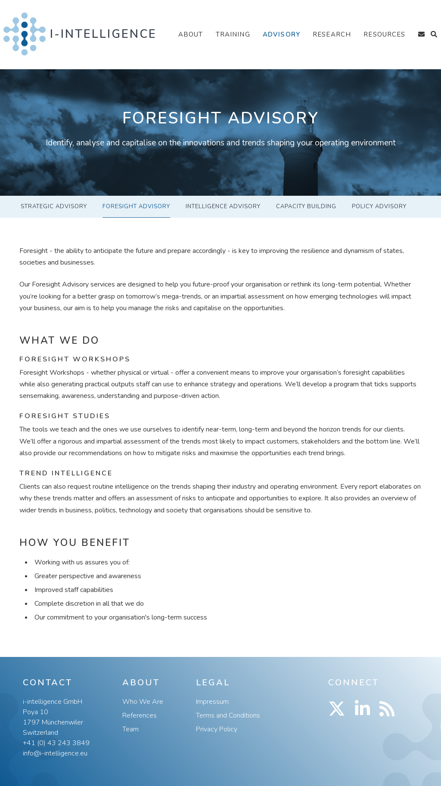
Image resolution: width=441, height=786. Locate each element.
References (139, 715)
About (190, 34)
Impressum (212, 701)
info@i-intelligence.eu (55, 753)
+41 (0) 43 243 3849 (56, 743)
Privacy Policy (216, 729)
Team (130, 729)
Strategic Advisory (54, 206)
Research (332, 34)
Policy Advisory (379, 206)
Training (233, 34)
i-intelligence (103, 34)
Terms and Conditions (228, 715)
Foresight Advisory (136, 206)
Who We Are (142, 701)
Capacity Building (306, 206)
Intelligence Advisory (223, 206)
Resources (384, 34)
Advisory (281, 34)
